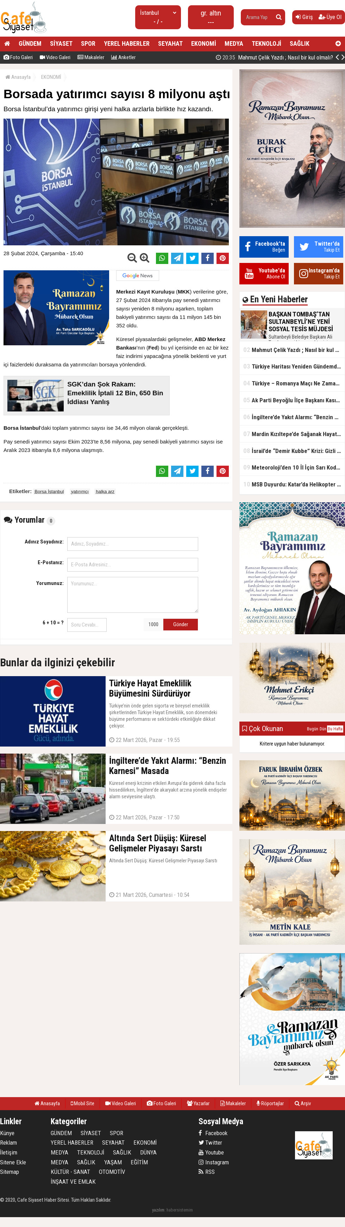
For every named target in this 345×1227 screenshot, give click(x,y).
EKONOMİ (203, 43)
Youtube (211, 1152)
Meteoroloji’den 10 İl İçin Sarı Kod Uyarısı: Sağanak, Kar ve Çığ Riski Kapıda (294, 467)
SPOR (88, 43)
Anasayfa (18, 77)
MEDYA (234, 43)
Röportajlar (270, 1103)
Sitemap (9, 1171)
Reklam (8, 1142)
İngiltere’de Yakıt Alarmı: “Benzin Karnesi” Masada (294, 417)
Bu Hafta (335, 728)
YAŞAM (113, 1162)
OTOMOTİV (112, 1171)
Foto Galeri (18, 57)
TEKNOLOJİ (266, 43)
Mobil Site (82, 1103)
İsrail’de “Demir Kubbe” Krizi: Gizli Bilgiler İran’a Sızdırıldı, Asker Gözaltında (294, 451)
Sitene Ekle (13, 1162)
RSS (207, 1171)
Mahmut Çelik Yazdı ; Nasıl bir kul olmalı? (274, 57)
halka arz (105, 491)
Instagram (214, 1162)
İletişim (8, 1152)
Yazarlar (198, 1103)
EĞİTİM (139, 1162)
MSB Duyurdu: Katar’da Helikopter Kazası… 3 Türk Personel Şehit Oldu (294, 484)
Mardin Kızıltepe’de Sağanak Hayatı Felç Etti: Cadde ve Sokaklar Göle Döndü (294, 434)
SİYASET (61, 43)
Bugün (312, 728)
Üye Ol (330, 16)
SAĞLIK (299, 43)
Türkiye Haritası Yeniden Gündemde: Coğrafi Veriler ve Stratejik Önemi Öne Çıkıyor (294, 366)
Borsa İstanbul (49, 491)
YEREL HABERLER (127, 43)
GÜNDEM (30, 43)
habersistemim (180, 1210)
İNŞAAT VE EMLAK (73, 1181)
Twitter (210, 1142)
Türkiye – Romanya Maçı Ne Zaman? (292, 383)
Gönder (180, 624)
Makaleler (90, 57)
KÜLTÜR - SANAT (70, 1171)
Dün (323, 728)
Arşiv (303, 1103)
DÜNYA (148, 1152)
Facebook (213, 1133)
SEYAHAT (170, 43)
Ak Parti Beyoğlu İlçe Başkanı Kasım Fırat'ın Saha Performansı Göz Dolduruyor (294, 400)
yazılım (158, 1210)
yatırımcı (80, 491)
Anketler (123, 57)
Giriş (304, 16)
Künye (7, 1133)
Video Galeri (55, 57)
